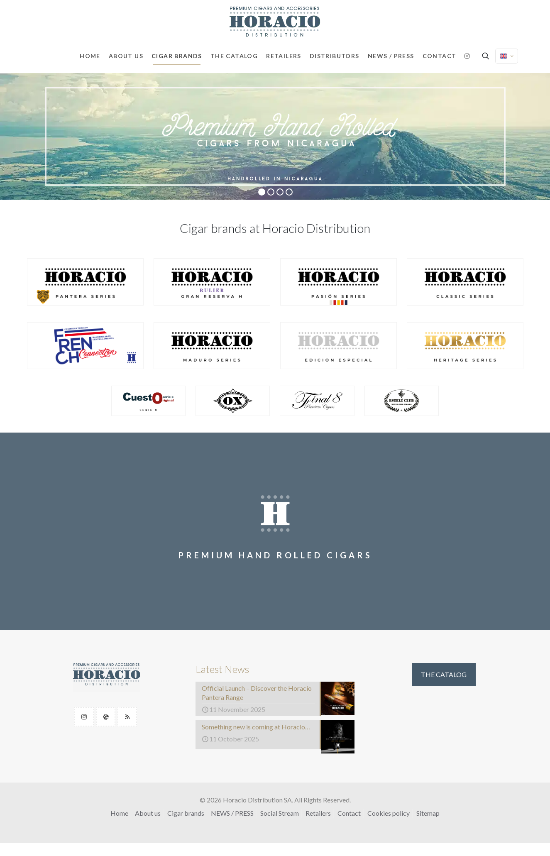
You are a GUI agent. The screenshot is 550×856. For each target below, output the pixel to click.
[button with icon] (84, 716)
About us (148, 813)
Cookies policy (388, 813)
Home (119, 813)
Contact (349, 813)
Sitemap (428, 813)
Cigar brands (185, 813)
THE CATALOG (444, 674)
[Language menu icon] (506, 56)
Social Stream (279, 813)
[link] (85, 282)
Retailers (318, 813)
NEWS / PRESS (232, 813)
